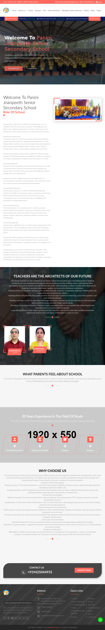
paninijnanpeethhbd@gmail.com (67, 2)
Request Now (84, 570)
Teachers (38, 10)
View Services (13, 70)
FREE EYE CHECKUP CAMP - (52, 18)
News (93, 10)
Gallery (86, 10)
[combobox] (18, 603)
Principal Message (78, 605)
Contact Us (91, 617)
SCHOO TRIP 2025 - (25, 18)
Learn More (32, 70)
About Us (22, 10)
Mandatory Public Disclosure (72, 10)
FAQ (44, 10)
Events (30, 10)
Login (99, 2)
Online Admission (54, 10)
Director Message (78, 602)
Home (14, 10)
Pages (99, 10)
